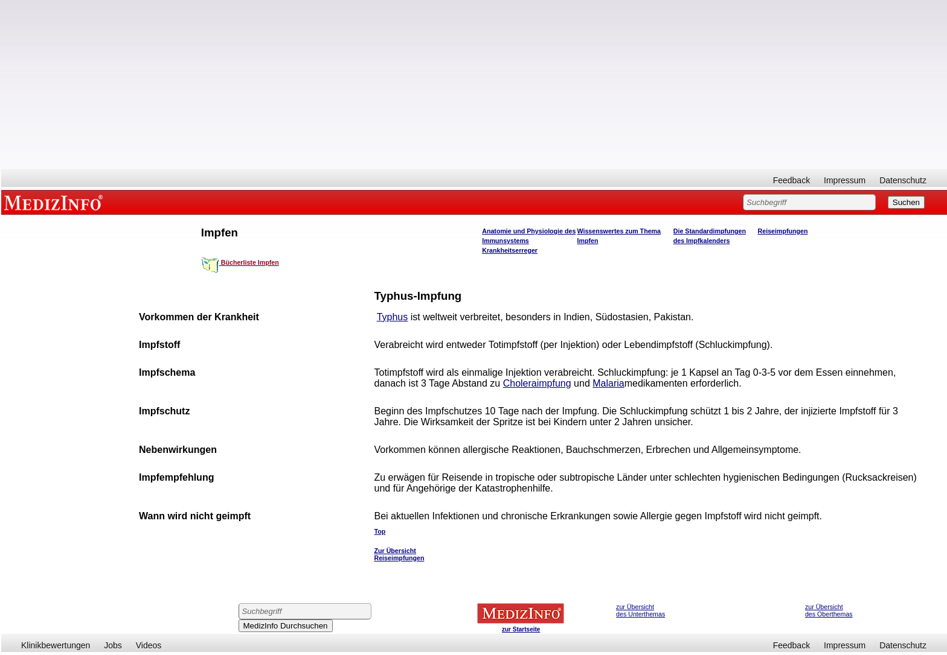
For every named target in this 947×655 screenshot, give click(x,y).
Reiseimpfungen (783, 231)
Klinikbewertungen (55, 645)
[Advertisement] (474, 84)
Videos (149, 645)
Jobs (113, 645)
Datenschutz (902, 180)
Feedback (791, 180)
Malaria (608, 383)
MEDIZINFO (55, 202)
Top (380, 531)
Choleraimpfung (537, 383)
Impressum (844, 180)
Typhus (392, 317)
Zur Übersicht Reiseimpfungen (399, 554)
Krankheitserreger (510, 250)
